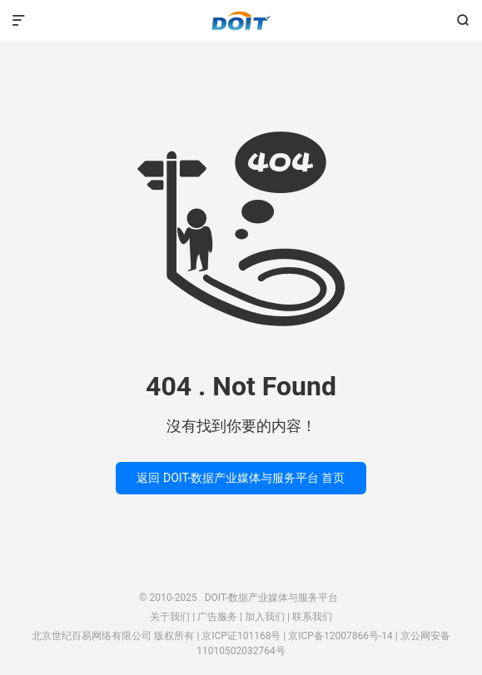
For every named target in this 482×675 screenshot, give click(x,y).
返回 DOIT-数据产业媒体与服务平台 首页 (241, 477)
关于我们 (170, 617)
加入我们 (265, 617)
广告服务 (217, 617)
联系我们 (312, 617)
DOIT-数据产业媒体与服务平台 (241, 21)
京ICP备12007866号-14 (340, 636)
